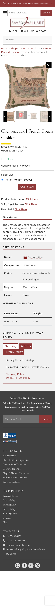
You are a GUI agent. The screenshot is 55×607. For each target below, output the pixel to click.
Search (46, 12)
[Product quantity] (9, 187)
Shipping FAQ (9, 504)
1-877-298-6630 (12, 536)
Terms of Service (10, 495)
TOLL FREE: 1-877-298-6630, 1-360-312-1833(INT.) (29, 3)
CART (42, 31)
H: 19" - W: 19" (14, 179)
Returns (25, 346)
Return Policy (9, 500)
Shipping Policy (15, 374)
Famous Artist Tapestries (14, 464)
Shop (14, 48)
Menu (10, 40)
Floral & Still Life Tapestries (16, 459)
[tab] (10, 346)
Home (4, 48)
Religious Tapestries (12, 468)
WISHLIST (29, 31)
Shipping (10, 346)
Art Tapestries (9, 455)
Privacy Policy (13, 352)
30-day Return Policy (18, 377)
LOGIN (15, 31)
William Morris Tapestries (15, 477)
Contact (7, 517)
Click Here (32, 199)
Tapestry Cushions (29, 48)
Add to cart (27, 187)
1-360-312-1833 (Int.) (14, 540)
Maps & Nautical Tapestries (16, 473)
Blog (5, 522)
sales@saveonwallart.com (16, 545)
